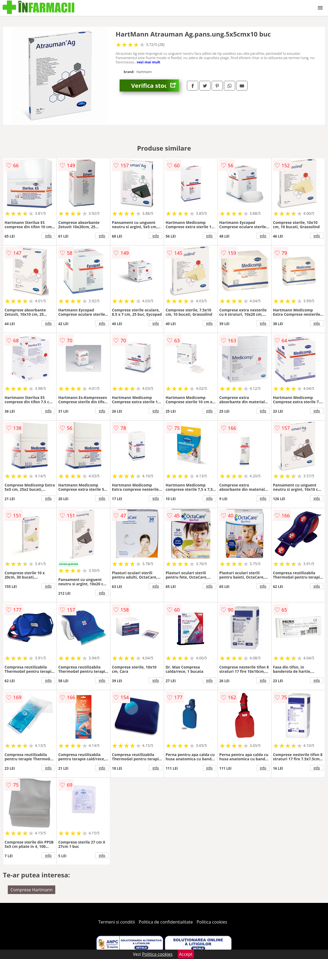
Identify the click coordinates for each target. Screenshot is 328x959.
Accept (186, 954)
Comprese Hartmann (31, 890)
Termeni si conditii (116, 922)
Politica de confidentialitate (166, 922)
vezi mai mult (148, 62)
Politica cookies (212, 922)
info (48, 235)
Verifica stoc (155, 85)
